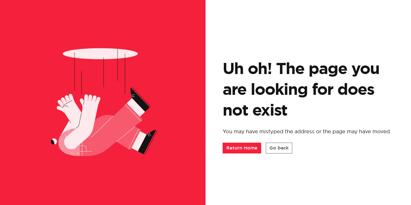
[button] (242, 148)
